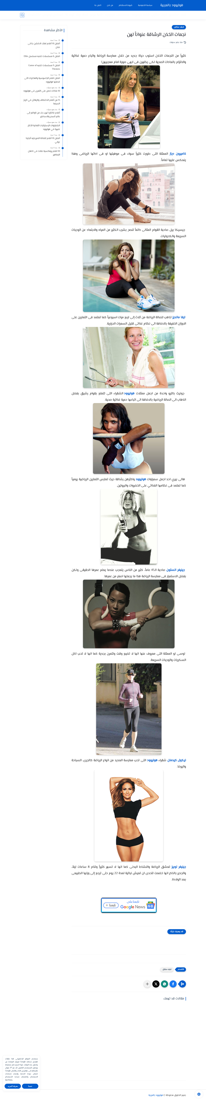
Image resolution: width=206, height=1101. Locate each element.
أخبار (183, 15)
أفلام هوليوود (140, 15)
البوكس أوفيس (52, 15)
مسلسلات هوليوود (117, 15)
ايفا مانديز (178, 317)
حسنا (30, 1086)
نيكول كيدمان (176, 760)
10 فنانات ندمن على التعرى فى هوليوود (41, 91)
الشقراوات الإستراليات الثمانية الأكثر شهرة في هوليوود (44, 127)
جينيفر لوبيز (179, 867)
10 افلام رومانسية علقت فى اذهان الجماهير (44, 153)
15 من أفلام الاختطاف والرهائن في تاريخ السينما (41, 102)
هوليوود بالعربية (171, 5)
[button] (173, 984)
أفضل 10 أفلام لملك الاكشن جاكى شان (44, 45)
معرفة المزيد (13, 1086)
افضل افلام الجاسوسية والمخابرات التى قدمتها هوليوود (42, 80)
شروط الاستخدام (125, 5)
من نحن (110, 5)
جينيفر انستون (175, 570)
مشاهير (174, 15)
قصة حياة (82, 15)
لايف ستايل (159, 15)
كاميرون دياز (178, 154)
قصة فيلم (96, 15)
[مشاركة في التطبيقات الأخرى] (147, 984)
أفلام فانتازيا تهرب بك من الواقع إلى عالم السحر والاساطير (43, 114)
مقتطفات (34, 15)
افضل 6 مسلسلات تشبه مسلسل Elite (42, 56)
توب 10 (69, 15)
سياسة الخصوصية (145, 5)
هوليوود (129, 393)
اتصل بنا (97, 5)
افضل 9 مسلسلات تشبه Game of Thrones (44, 67)
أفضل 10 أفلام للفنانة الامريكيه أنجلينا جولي (43, 140)
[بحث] (22, 15)
